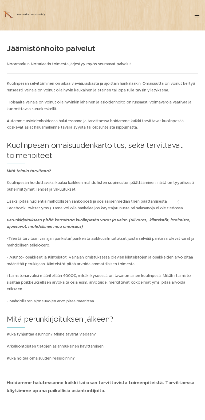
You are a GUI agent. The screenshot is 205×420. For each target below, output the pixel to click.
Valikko (197, 15)
